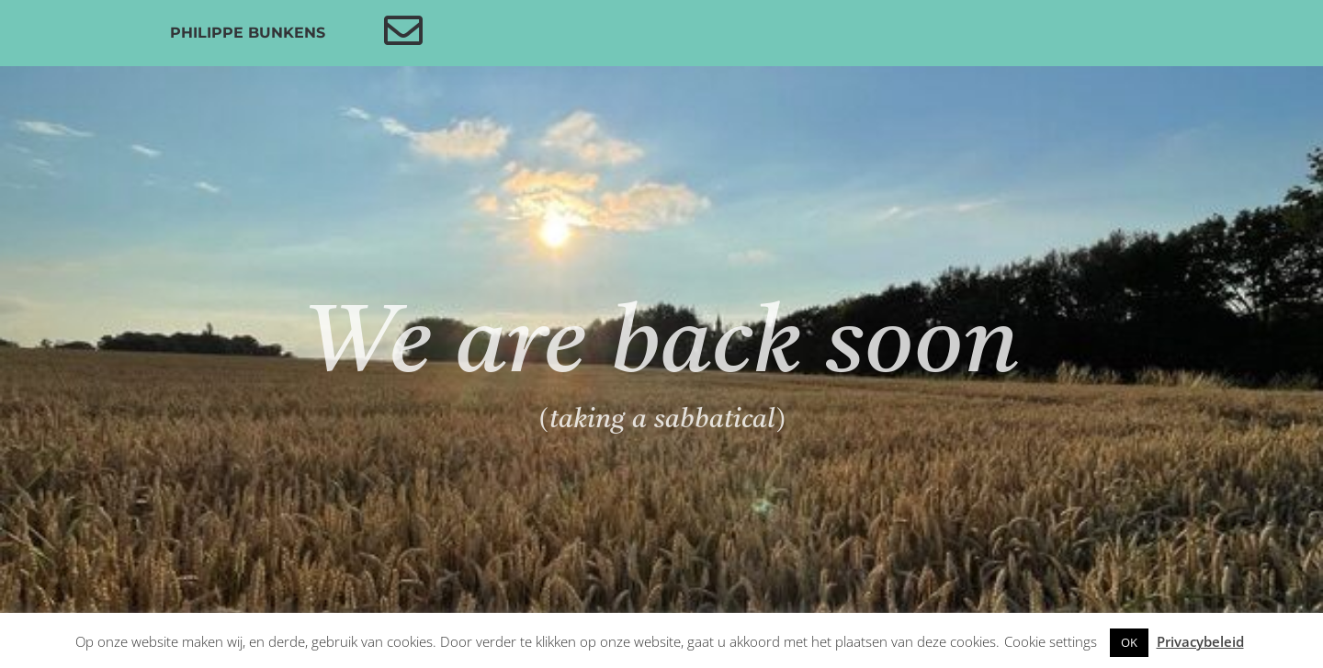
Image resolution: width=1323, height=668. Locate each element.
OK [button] (1129, 642)
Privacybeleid (1200, 641)
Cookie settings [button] (1050, 641)
